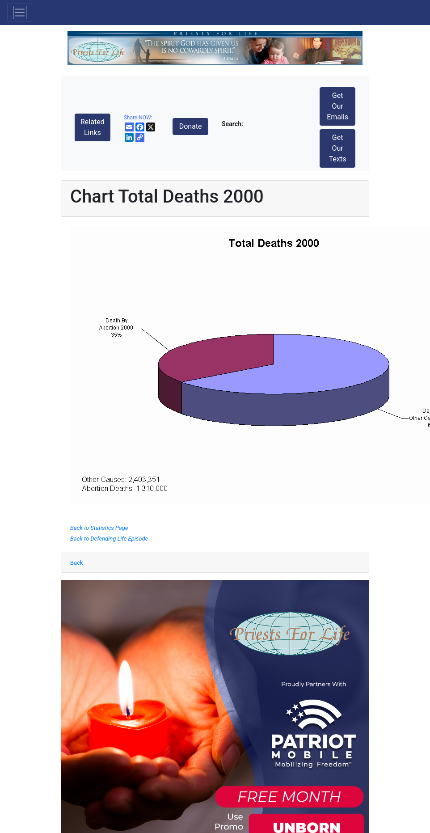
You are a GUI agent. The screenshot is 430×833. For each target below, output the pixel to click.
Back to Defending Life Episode (109, 538)
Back (76, 562)
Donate (190, 126)
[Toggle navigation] (19, 12)
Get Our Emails (337, 106)
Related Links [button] (92, 127)
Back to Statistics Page (99, 527)
